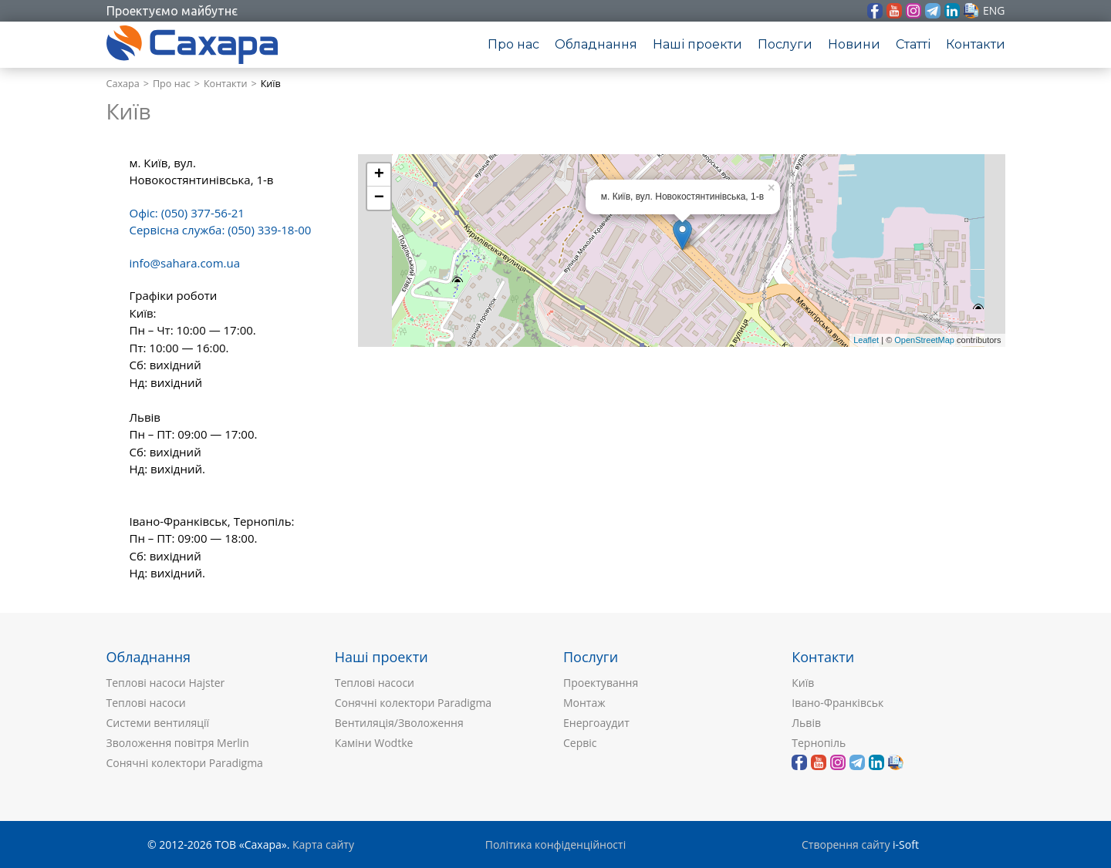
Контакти (975, 44)
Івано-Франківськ (837, 702)
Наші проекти (697, 44)
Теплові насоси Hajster (165, 682)
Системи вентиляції (158, 722)
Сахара (123, 83)
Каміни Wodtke (374, 742)
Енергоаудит (596, 722)
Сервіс (580, 742)
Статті (913, 44)
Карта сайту (323, 844)
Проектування (600, 682)
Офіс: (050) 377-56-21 (187, 212)
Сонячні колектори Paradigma (184, 762)
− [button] (379, 198)
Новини (854, 44)
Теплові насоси (146, 702)
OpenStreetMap (924, 340)
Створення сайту (846, 844)
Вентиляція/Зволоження (399, 722)
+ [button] (379, 175)
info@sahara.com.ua (185, 263)
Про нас (513, 44)
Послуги (785, 44)
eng (994, 10)
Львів (806, 722)
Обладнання (596, 44)
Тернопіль (819, 742)
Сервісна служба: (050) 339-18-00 (221, 229)
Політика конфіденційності (555, 844)
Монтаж (584, 702)
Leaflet (866, 340)
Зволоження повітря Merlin (177, 742)
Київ (803, 682)
